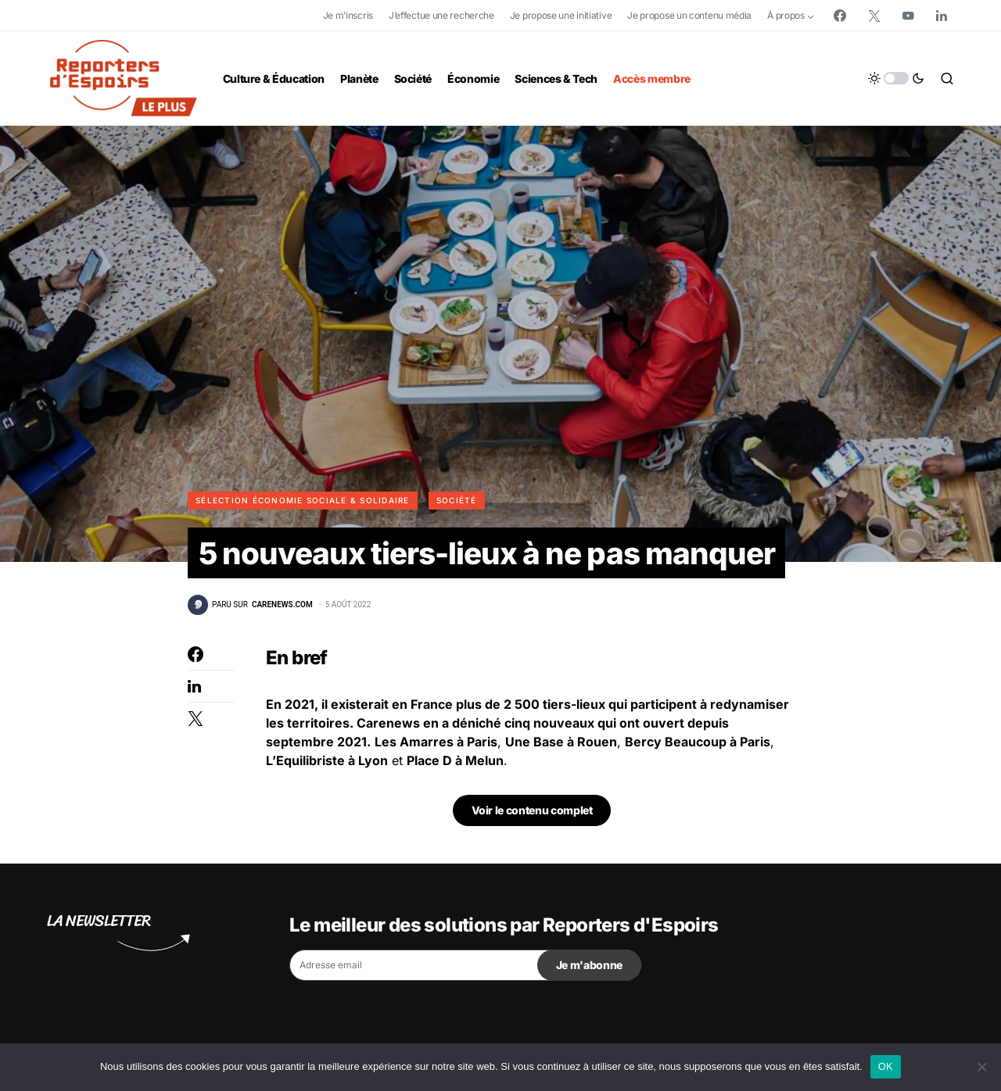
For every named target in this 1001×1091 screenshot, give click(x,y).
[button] (896, 78)
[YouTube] (907, 15)
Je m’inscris (348, 15)
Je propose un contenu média (689, 15)
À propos (786, 15)
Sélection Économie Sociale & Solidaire (303, 500)
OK (885, 1066)
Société (456, 500)
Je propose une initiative (561, 15)
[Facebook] (839, 15)
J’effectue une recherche (441, 15)
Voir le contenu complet (532, 812)
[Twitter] (874, 15)
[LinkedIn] (941, 15)
